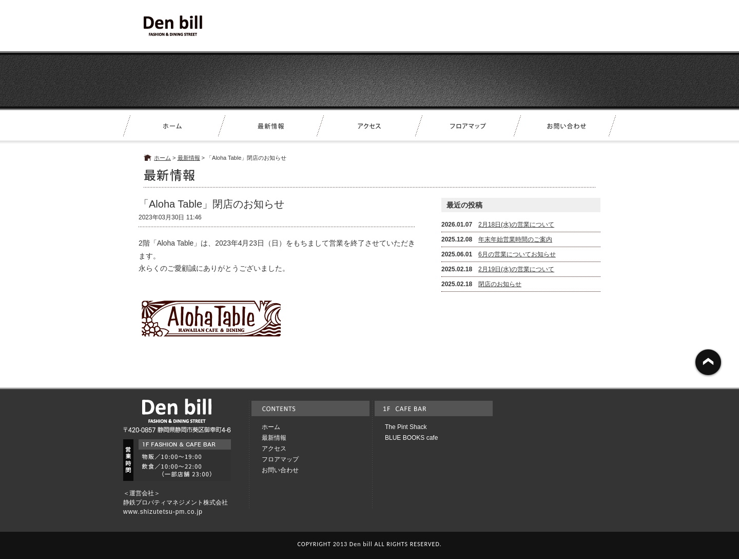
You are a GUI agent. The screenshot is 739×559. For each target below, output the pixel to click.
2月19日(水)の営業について (516, 269)
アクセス (274, 448)
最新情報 (189, 158)
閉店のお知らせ (499, 284)
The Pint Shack (405, 427)
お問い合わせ (280, 470)
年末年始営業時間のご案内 (515, 239)
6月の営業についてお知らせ (517, 254)
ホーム (162, 158)
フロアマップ (280, 459)
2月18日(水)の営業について (516, 224)
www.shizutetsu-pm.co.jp (163, 511)
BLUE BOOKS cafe (411, 437)
